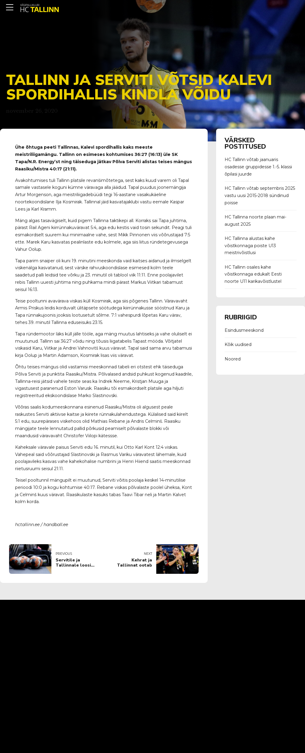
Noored (233, 359)
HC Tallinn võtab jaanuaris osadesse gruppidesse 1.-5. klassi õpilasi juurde (258, 167)
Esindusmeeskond (244, 330)
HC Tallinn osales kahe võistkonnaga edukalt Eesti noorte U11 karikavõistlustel (253, 274)
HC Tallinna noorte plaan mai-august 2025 (255, 220)
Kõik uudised (238, 344)
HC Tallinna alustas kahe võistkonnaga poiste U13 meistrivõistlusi (250, 246)
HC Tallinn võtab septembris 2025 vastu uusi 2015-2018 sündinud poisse (260, 195)
